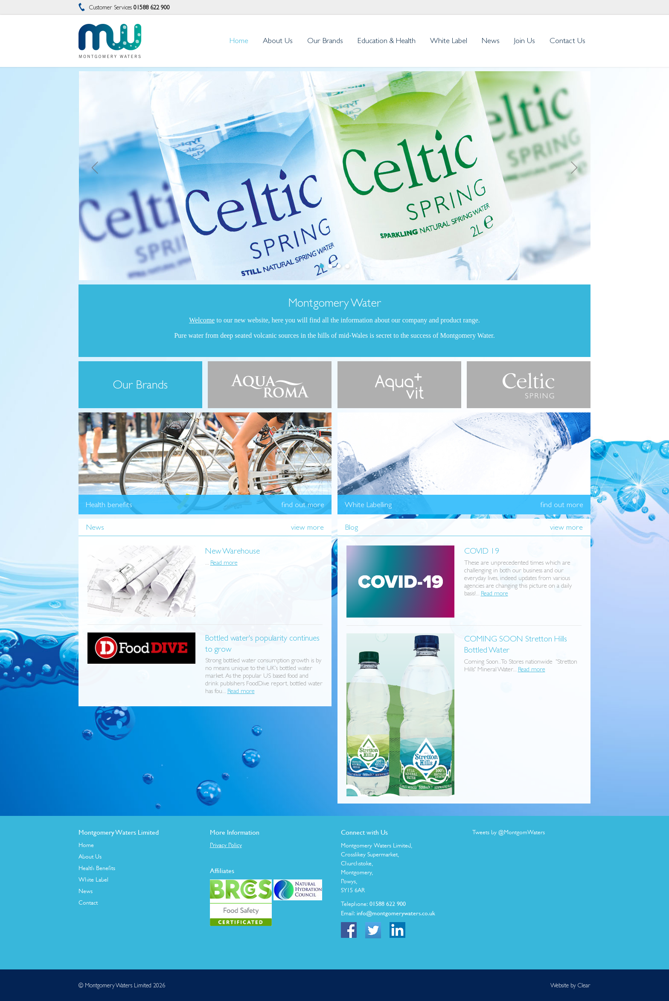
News (86, 891)
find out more (302, 504)
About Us (90, 856)
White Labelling (368, 504)
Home (86, 844)
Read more (224, 562)
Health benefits (109, 504)
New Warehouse (232, 550)
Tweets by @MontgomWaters (508, 832)
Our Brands (325, 40)
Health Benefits (97, 868)
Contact (88, 902)
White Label (93, 879)
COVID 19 (481, 550)
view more (307, 526)
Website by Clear (570, 985)
